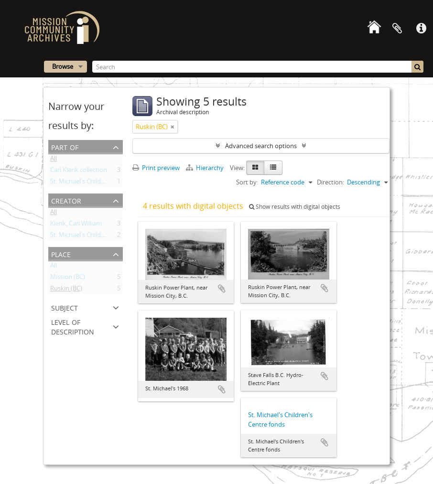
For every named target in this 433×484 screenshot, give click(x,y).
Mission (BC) (67, 278)
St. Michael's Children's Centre (92, 236)
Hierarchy (205, 167)
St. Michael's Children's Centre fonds (101, 183)
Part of (64, 146)
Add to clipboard (222, 288)
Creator (66, 200)
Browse (62, 66)
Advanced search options (261, 145)
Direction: (330, 182)
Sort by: (247, 182)
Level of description (72, 326)
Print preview (156, 167)
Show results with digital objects (294, 207)
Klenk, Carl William (76, 225)
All (53, 160)
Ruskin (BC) (66, 290)
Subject (64, 307)
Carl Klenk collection (78, 171)
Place (61, 253)
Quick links (421, 29)
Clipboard (397, 29)
